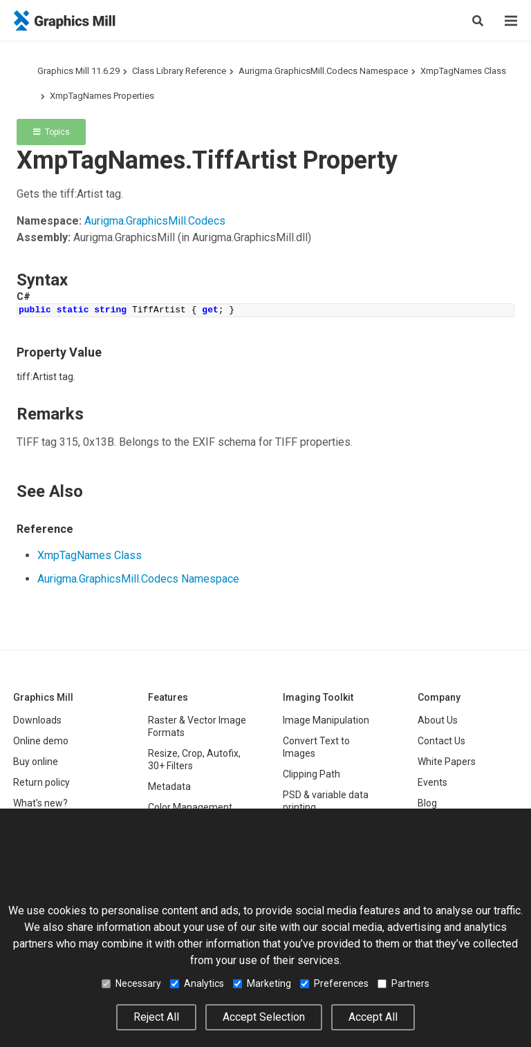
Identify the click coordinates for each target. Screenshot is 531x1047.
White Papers (447, 761)
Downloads (37, 720)
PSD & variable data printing (326, 801)
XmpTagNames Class (463, 71)
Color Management (190, 807)
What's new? (40, 803)
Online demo (40, 740)
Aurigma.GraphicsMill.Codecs (154, 220)
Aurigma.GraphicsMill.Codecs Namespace (323, 71)
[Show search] (477, 20)
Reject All (156, 1017)
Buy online (35, 761)
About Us (438, 720)
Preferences (334, 983)
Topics (51, 132)
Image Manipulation (326, 720)
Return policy (41, 782)
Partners (403, 983)
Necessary (131, 983)
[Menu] (511, 20)
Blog (427, 803)
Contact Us (441, 740)
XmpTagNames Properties (102, 96)
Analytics (197, 983)
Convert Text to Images (316, 747)
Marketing (262, 983)
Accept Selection (264, 1017)
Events (432, 782)
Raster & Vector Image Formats (197, 726)
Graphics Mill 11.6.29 (78, 71)
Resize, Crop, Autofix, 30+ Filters (194, 759)
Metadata (169, 786)
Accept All (373, 1017)
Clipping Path (311, 774)
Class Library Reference (179, 71)
